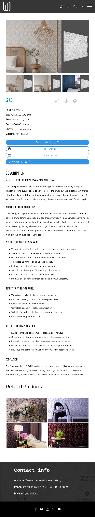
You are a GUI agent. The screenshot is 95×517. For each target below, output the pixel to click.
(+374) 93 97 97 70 (34, 486)
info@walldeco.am (31, 493)
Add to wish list (49, 149)
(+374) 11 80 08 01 (57, 486)
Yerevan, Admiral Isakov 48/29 (43, 480)
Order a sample (49, 155)
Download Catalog (47, 142)
